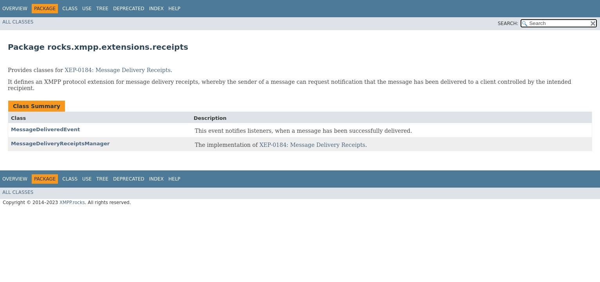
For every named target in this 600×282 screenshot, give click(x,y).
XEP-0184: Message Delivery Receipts (118, 70)
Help (174, 8)
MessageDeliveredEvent (45, 129)
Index (156, 8)
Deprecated (128, 8)
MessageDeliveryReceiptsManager (60, 143)
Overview (14, 8)
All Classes (17, 22)
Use (87, 8)
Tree (102, 8)
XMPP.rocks (72, 202)
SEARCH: (508, 23)
